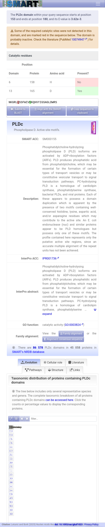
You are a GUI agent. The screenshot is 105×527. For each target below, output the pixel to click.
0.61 (92, 494)
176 (86, 502)
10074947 (79, 39)
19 (86, 478)
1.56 (79, 470)
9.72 (92, 450)
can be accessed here (59, 400)
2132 (73, 490)
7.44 (79, 466)
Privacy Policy (91, 524)
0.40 (79, 510)
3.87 (92, 466)
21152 (74, 446)
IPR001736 (50, 258)
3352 (73, 466)
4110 (85, 490)
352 (74, 482)
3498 (85, 458)
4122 (85, 486)
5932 (85, 466)
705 (74, 470)
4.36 (92, 474)
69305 (86, 439)
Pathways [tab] (33, 370)
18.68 (80, 450)
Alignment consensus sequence (63, 339)
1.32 (79, 431)
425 (74, 498)
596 (74, 431)
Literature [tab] (76, 362)
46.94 (80, 446)
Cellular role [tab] (53, 362)
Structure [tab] (55, 370)
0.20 (79, 502)
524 (74, 494)
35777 (74, 439)
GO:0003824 (74, 325)
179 (74, 510)
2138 (73, 486)
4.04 (92, 458)
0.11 (92, 502)
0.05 (79, 462)
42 (86, 462)
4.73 (79, 490)
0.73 (92, 482)
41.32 (92, 439)
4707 (85, 454)
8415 (73, 450)
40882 (86, 446)
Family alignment (71, 333)
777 (86, 498)
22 (74, 462)
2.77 (92, 454)
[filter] (63, 419)
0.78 (79, 482)
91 (74, 502)
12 (74, 478)
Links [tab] (75, 370)
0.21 (92, 510)
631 (86, 482)
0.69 (92, 431)
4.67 (79, 474)
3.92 (79, 458)
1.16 (79, 494)
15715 (86, 450)
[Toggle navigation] (98, 3)
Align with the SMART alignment (48, 111)
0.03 (79, 478)
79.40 (80, 439)
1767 (73, 458)
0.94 (79, 498)
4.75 (92, 490)
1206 (85, 470)
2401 (73, 454)
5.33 (79, 454)
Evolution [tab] (29, 362)
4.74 (79, 486)
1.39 (92, 470)
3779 (85, 474)
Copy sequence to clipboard (82, 111)
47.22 (92, 446)
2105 (73, 474)
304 (86, 510)
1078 (85, 431)
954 (86, 494)
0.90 (92, 498)
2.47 (92, 486)
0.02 (92, 478)
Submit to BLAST (18, 111)
